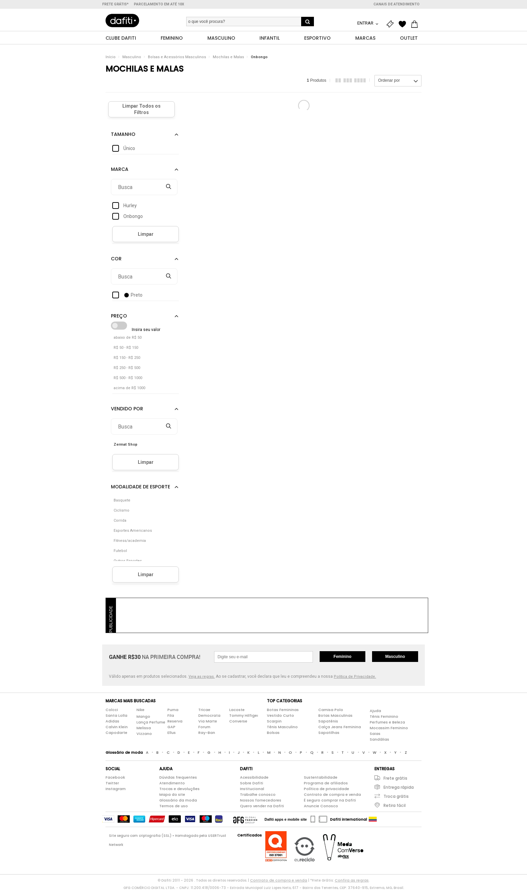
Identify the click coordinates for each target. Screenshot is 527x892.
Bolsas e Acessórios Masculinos (177, 59)
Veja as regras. (202, 678)
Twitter (112, 784)
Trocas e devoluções (179, 790)
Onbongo (259, 59)
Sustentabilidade (320, 779)
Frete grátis (395, 780)
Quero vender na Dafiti (262, 807)
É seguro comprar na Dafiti (330, 802)
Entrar (365, 23)
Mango (143, 717)
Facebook (115, 779)
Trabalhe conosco (258, 796)
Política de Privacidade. (355, 678)
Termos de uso (173, 807)
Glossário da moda (178, 802)
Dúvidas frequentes (178, 779)
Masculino (131, 59)
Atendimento (172, 784)
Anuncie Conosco (321, 807)
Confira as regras (352, 882)
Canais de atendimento (396, 4)
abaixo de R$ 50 (127, 339)
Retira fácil (394, 807)
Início (111, 59)
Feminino (342, 658)
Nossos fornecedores (260, 802)
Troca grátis (396, 798)
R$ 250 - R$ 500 (127, 369)
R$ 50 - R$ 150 (126, 349)
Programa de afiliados (326, 784)
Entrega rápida (398, 789)
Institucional (252, 790)
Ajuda (375, 712)
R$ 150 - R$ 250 (127, 359)
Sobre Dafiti (251, 784)
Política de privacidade (326, 790)
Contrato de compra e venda (332, 796)
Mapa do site (172, 796)
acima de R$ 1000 (129, 389)
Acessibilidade (254, 779)
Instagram (116, 790)
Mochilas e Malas (228, 59)
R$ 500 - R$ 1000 (128, 379)
